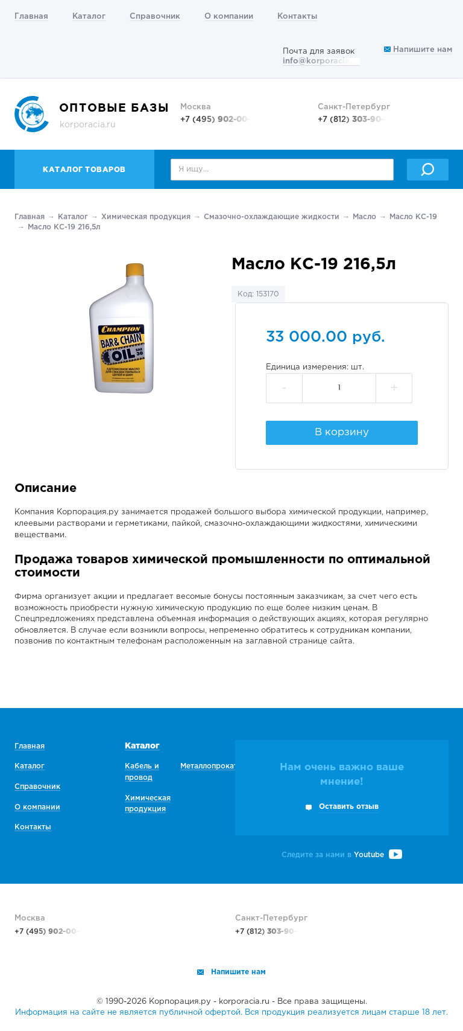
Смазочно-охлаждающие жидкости (271, 217)
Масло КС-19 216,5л (64, 227)
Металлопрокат (209, 766)
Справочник (155, 16)
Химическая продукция (146, 217)
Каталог (89, 16)
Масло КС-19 (413, 217)
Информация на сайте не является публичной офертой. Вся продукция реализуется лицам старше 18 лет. (231, 1012)
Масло (364, 217)
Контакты (297, 16)
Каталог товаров (84, 170)
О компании (228, 16)
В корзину (342, 432)
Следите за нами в (342, 855)
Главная (31, 16)
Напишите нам (418, 49)
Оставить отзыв (349, 806)
